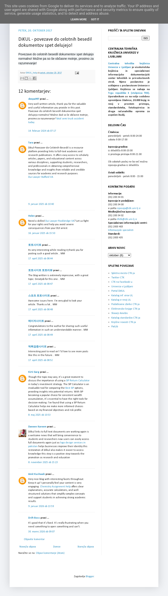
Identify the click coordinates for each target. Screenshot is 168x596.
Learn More (79, 19)
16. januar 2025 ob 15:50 (41, 233)
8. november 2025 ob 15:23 (43, 462)
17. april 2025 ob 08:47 (40, 284)
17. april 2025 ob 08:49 (40, 335)
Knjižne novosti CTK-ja (123, 322)
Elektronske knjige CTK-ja (125, 309)
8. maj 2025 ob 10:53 (39, 415)
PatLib (114, 326)
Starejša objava (85, 546)
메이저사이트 (36, 321)
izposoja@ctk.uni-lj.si (128, 208)
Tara (30, 142)
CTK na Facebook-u (121, 282)
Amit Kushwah (36, 474)
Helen (31, 216)
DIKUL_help (31, 73)
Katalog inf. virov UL (122, 295)
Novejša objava (27, 546)
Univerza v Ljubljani (122, 286)
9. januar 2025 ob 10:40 (41, 204)
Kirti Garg (33, 372)
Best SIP (69, 388)
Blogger (90, 576)
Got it (95, 19)
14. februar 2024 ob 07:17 (42, 131)
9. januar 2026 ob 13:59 (41, 506)
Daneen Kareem (37, 426)
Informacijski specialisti (120, 230)
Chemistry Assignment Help (55, 486)
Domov (56, 546)
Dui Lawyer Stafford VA (40, 177)
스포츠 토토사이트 (39, 296)
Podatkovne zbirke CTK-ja (125, 304)
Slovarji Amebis (119, 313)
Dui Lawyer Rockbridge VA (59, 221)
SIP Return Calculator (77, 380)
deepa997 (33, 99)
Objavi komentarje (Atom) (50, 553)
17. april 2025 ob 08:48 (40, 309)
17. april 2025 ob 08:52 (40, 360)
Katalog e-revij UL (121, 300)
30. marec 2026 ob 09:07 (41, 531)
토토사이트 (34, 245)
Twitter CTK (117, 277)
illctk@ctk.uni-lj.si (127, 219)
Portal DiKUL (118, 291)
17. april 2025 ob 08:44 (40, 258)
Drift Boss (34, 518)
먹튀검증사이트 (37, 346)
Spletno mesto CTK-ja (123, 273)
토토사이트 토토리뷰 (40, 270)
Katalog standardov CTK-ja (125, 318)
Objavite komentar (34, 539)
